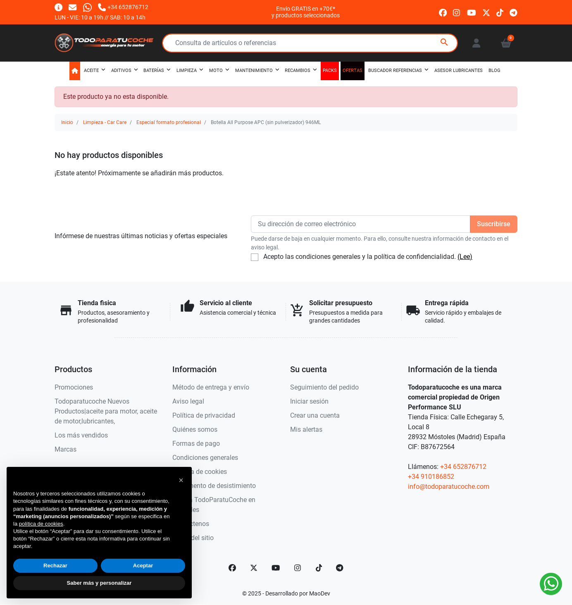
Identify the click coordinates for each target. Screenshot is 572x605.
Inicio (67, 122)
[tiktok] (499, 12)
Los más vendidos (81, 435)
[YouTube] (275, 568)
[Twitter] (253, 568)
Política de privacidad (203, 415)
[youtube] (471, 12)
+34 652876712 (463, 467)
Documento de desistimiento (214, 486)
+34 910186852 (431, 477)
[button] (506, 43)
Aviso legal (188, 401)
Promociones (74, 387)
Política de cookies (199, 472)
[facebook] (443, 12)
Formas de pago (196, 443)
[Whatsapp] (87, 7)
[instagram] (457, 12)
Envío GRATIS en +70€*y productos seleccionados (306, 12)
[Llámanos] (123, 7)
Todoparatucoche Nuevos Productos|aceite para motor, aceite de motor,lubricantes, (106, 411)
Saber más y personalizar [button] (99, 583)
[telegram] (513, 12)
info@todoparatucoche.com (448, 486)
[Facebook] (232, 568)
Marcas (65, 449)
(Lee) (465, 257)
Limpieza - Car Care (104, 122)
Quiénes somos (194, 429)
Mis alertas (306, 429)
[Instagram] (298, 568)
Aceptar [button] (143, 565)
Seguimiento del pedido (324, 387)
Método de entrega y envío (210, 387)
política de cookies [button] (41, 524)
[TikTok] (319, 568)
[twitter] (486, 12)
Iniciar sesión (309, 401)
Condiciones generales (205, 458)
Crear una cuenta (315, 415)
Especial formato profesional (168, 122)
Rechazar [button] (55, 565)
